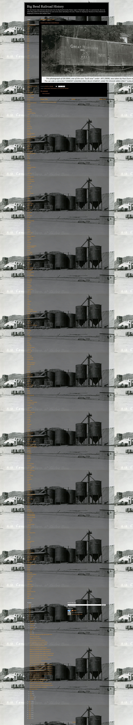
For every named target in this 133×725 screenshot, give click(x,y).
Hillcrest (29, 294)
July (31, 631)
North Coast (29, 400)
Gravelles (29, 273)
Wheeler (29, 579)
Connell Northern (31, 181)
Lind (28, 333)
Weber (28, 571)
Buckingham (30, 151)
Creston (29, 191)
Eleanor (29, 231)
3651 (28, 52)
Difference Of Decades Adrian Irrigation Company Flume (42, 653)
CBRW (28, 162)
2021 (30, 614)
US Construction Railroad (62, 88)
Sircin (28, 507)
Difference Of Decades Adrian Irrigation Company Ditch (41, 655)
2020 (30, 616)
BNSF (28, 141)
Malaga (28, 344)
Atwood (29, 118)
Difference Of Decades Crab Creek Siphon (39, 657)
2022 (30, 612)
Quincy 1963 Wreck (31, 444)
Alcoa (28, 99)
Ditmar (28, 214)
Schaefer (29, 487)
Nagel (28, 390)
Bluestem (29, 139)
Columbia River (30, 179)
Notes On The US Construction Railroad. (38, 643)
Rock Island (29, 468)
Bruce (28, 150)
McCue (28, 354)
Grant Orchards (30, 272)
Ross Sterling (30, 475)
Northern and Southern (32, 402)
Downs (28, 224)
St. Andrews (29, 519)
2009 (30, 716)
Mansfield (29, 345)
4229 (28, 67)
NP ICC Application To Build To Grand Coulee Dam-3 (41, 670)
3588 (28, 50)
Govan (28, 265)
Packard (29, 421)
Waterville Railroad (31, 564)
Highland (29, 291)
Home (73, 99)
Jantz (28, 302)
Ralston (29, 448)
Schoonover (29, 491)
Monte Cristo (30, 374)
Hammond (29, 280)
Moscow (29, 383)
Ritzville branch (30, 463)
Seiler (28, 497)
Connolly (29, 183)
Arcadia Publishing (31, 113)
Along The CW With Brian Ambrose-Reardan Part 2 (41, 683)
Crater (28, 190)
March (31, 695)
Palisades (29, 424)
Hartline (29, 287)
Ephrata (29, 234)
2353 (28, 29)
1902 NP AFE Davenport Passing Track (38, 662)
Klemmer (29, 314)
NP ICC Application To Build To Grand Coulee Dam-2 (41, 672)
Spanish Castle (30, 512)
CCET (28, 163)
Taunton (29, 529)
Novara (28, 405)
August (31, 629)
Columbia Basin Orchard (30, 177)
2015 (30, 705)
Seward (29, 502)
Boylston (29, 144)
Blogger (74, 722)
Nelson (28, 393)
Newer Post (44, 99)
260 (28, 33)
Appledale (29, 109)
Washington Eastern (31, 557)
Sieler (28, 505)
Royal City (29, 479)
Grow (28, 277)
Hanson (29, 284)
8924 (28, 79)
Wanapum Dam (30, 552)
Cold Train (29, 173)
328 (28, 45)
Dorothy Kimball (30, 220)
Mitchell (29, 366)
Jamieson (29, 301)
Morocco (29, 381)
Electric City (29, 232)
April (31, 693)
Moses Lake (30, 386)
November (32, 623)
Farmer (28, 244)
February (32, 697)
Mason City (29, 350)
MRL (28, 388)
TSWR (28, 539)
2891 (28, 34)
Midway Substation (31, 362)
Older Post (102, 99)
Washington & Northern (32, 556)
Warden (29, 554)
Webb (28, 569)
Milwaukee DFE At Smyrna (35, 660)
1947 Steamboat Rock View (36, 675)
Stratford (29, 525)
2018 (30, 620)
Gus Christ (29, 279)
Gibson (28, 260)
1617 (28, 21)
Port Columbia (30, 432)
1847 (28, 23)
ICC (28, 297)
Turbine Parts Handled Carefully (36, 681)
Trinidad (29, 537)
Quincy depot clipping (32, 446)
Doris (28, 219)
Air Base (29, 95)
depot (28, 210)
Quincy (28, 443)
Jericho (28, 308)
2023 (30, 610)
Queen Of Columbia (31, 441)
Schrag (28, 492)
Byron (28, 155)
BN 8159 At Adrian (34, 689)
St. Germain (29, 520)
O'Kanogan (29, 407)
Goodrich (29, 264)
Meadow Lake (30, 357)
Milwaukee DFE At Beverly (35, 638)
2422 (28, 31)
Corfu (28, 184)
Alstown (29, 104)
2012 (30, 710)
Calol (28, 156)
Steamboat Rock (30, 524)
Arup (28, 116)
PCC (28, 427)
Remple (29, 456)
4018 (28, 58)
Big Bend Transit (30, 138)
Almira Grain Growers (32, 102)
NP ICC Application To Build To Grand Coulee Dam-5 (41, 666)
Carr (28, 160)
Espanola (29, 239)
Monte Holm (30, 376)
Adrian (28, 90)
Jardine (28, 304)
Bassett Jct (29, 128)
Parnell (28, 426)
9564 (28, 84)
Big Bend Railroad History (45, 6)
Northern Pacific (30, 403)
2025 (30, 606)
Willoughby (29, 584)
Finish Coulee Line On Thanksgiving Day (38, 679)
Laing (28, 320)
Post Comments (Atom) (51, 102)
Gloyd (28, 262)
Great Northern (53, 88)
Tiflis (28, 534)
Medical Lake (30, 359)
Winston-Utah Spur (31, 591)
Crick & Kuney (30, 193)
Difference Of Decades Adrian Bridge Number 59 (40, 651)
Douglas (29, 222)
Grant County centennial (30, 270)
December (32, 621)
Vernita (28, 545)
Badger (28, 121)
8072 (28, 74)
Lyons (28, 340)
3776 (28, 55)
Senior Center (30, 499)
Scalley (28, 485)
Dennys (29, 208)
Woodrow (29, 594)
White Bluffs (29, 581)
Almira (28, 101)
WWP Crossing (30, 598)
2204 (28, 28)
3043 (28, 41)
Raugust (29, 450)
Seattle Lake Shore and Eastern (31, 495)
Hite (28, 296)
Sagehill (29, 484)
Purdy (28, 439)
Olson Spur (29, 414)
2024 (30, 608)
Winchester (29, 588)
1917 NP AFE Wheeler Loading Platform (38, 647)
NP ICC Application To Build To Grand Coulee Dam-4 (41, 668)
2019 (30, 618)
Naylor (28, 391)
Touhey (28, 536)
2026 (30, 604)
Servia (28, 500)
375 (28, 53)
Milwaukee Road (30, 364)
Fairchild (29, 242)
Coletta (28, 175)
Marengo (29, 349)
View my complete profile (77, 614)
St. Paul (29, 522)
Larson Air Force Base (32, 325)
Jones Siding (30, 309)
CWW (28, 200)
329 (28, 46)
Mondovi (29, 373)
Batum (28, 130)
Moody (28, 378)
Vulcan (28, 549)
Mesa (28, 361)
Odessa (29, 410)
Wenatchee (29, 572)
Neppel (28, 398)
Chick (28, 171)
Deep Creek (29, 205)
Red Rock (29, 453)
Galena (28, 257)
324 (28, 43)
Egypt (28, 229)
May (31, 691)
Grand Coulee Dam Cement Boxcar (37, 640)
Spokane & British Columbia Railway (31, 515)
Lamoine (29, 321)
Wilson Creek (30, 586)
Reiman (29, 455)
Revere (28, 460)
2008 (30, 718)
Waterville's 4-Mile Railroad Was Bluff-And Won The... (41, 634)
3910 (28, 57)
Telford (28, 531)
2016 (30, 703)
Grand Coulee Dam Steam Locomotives (38, 687)
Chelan (28, 170)
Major (28, 342)
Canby (28, 158)
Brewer (28, 146)
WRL (28, 596)
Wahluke (29, 551)
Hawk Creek (30, 289)
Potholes (29, 434)
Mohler (28, 368)
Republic (29, 458)
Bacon (28, 119)
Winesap (29, 589)
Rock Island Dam (31, 470)
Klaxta (28, 313)
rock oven (29, 472)
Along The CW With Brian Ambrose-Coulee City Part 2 (41, 685)
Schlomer (29, 489)
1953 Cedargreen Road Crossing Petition (38, 642)
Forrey (28, 250)
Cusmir (28, 195)
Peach (28, 429)
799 (28, 72)
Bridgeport (29, 148)
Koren (28, 316)
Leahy (28, 328)
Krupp (28, 318)
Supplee (29, 527)
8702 (28, 77)
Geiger (28, 259)
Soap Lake (29, 511)
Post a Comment (46, 93)
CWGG (28, 198)
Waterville (29, 562)
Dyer (28, 225)
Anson (28, 107)
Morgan (29, 379)
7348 (28, 70)
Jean (28, 306)
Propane (29, 438)
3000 (28, 38)
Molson (28, 371)
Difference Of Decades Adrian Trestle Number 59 (40, 649)
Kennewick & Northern (32, 311)
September (32, 627)
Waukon (29, 565)
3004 (28, 40)
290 (28, 36)
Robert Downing (30, 467)
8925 (28, 81)
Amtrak (28, 106)
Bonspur (29, 143)
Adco (28, 89)
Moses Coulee (30, 385)
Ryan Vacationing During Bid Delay (37, 677)
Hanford (29, 282)
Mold (28, 369)
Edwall (28, 227)
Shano (28, 504)
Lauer (28, 326)
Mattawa (29, 352)
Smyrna (29, 509)
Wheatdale (29, 577)
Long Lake (29, 337)
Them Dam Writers (31, 532)
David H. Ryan (30, 203)
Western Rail (30, 576)
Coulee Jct (29, 188)
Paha (28, 422)
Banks (28, 123)
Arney (28, 114)
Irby (28, 299)
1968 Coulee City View (34, 636)
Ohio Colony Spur (31, 412)
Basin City (29, 126)
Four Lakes (29, 252)
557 (28, 69)
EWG (28, 240)
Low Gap (29, 338)
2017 (30, 701)
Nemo (28, 397)
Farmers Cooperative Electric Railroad (31, 246)
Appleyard (29, 111)
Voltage (29, 547)
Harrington (29, 285)
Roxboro (29, 477)
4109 (28, 60)
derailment (29, 212)
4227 (28, 65)
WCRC (28, 567)
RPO (28, 480)
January (32, 698)
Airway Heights (30, 97)
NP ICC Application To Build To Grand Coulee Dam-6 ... (41, 664)
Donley (28, 217)
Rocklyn (29, 474)
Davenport (29, 202)
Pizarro (28, 431)
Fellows (29, 248)
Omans (28, 415)
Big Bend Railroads (31, 136)
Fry (28, 255)
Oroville (29, 417)
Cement (29, 165)
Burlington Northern (31, 153)
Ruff (28, 482)
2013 (30, 708)
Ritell (28, 462)
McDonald (29, 355)
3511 (28, 48)
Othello (28, 419)
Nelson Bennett (30, 395)
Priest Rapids (30, 436)
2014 (30, 706)
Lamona (29, 323)
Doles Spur (29, 215)
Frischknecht (30, 253)
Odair (28, 409)
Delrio (28, 207)
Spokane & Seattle (31, 517)
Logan (28, 335)
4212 (28, 63)
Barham (29, 124)
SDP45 (74, 610)
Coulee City (29, 186)
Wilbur (28, 583)
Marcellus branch (31, 347)
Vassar (28, 544)
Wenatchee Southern (31, 574)
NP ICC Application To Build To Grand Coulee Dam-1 (41, 674)
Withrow (29, 593)
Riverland (29, 465)
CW (28, 196)
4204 (28, 62)
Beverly (29, 131)
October (32, 625)
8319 (28, 75)
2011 (30, 712)
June (31, 632)
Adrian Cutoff (30, 92)
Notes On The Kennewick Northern (37, 645)
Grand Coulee (47, 88)
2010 (30, 714)
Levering (29, 330)
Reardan (29, 451)
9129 (28, 82)
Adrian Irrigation (30, 94)
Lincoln (28, 332)
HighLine (29, 292)
